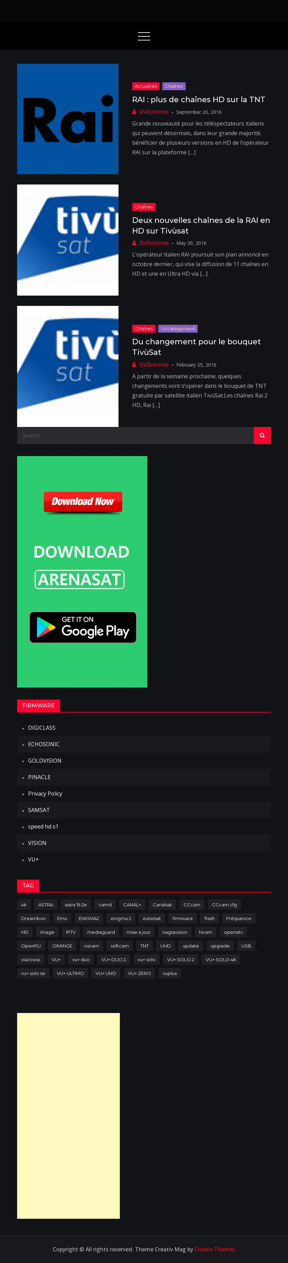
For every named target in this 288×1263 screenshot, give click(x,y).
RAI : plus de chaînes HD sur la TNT (198, 99)
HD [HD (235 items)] (24, 932)
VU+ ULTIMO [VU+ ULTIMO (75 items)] (70, 973)
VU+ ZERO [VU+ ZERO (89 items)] (139, 973)
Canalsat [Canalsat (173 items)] (162, 904)
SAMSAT (39, 810)
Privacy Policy (45, 793)
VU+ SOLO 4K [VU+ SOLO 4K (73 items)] (221, 959)
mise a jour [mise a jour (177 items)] (139, 932)
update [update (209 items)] (191, 946)
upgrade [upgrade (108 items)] (220, 946)
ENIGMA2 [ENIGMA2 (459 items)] (89, 918)
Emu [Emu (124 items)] (62, 918)
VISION (37, 843)
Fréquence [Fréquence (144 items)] (238, 918)
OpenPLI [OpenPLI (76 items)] (31, 946)
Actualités (146, 86)
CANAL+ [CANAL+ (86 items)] (132, 904)
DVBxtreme (154, 112)
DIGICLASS (41, 727)
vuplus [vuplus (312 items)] (170, 973)
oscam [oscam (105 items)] (91, 946)
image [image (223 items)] (47, 932)
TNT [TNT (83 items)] (144, 946)
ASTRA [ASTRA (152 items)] (45, 904)
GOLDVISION (45, 760)
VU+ (33, 859)
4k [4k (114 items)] (24, 904)
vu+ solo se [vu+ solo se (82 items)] (33, 973)
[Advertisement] (68, 1116)
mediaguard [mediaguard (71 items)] (101, 932)
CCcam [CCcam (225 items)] (192, 904)
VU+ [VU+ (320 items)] (56, 959)
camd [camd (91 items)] (105, 904)
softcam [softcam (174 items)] (120, 946)
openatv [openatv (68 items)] (233, 932)
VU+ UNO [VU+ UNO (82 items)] (106, 973)
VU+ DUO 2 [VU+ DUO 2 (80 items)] (113, 959)
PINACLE (39, 777)
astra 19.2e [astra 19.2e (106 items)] (76, 904)
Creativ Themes (215, 1249)
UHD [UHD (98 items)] (165, 946)
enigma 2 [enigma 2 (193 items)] (121, 918)
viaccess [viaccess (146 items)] (30, 959)
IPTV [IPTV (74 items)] (71, 932)
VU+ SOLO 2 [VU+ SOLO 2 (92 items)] (180, 959)
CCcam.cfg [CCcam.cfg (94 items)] (224, 904)
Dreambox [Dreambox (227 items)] (33, 918)
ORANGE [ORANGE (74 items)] (62, 946)
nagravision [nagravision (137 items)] (174, 932)
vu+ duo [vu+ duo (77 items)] (81, 959)
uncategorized (178, 328)
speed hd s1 (43, 826)
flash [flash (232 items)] (209, 918)
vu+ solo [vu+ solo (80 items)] (146, 959)
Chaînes (174, 86)
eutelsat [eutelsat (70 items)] (152, 918)
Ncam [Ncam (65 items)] (205, 932)
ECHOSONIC (44, 744)
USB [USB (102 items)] (246, 946)
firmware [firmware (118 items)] (183, 918)
